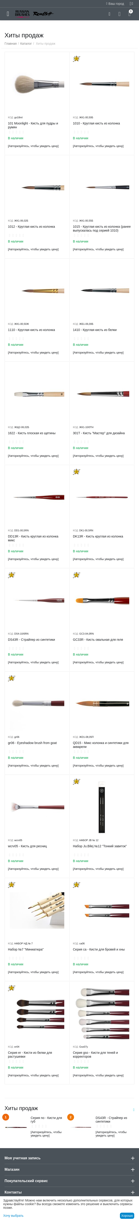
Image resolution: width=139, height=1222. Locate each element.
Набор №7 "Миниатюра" (26, 949)
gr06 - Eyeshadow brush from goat (32, 743)
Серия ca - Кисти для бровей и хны (99, 949)
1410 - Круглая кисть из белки (95, 330)
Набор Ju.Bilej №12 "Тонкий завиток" (100, 846)
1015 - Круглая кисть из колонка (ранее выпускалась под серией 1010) (102, 228)
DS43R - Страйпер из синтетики (31, 639)
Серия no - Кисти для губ (46, 1119)
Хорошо (127, 1215)
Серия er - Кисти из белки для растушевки (30, 1054)
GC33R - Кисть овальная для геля (98, 639)
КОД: (11, 117)
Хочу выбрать (13, 1215)
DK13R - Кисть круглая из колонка (98, 536)
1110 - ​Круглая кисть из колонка (31, 330)
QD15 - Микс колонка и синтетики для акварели (101, 745)
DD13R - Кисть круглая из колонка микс (33, 538)
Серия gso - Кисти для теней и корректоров (95, 1054)
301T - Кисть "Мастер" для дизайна (99, 433)
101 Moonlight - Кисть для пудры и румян (33, 125)
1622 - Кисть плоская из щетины (31, 433)
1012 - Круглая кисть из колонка (31, 226)
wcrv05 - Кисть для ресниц (27, 846)
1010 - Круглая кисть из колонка (96, 123)
